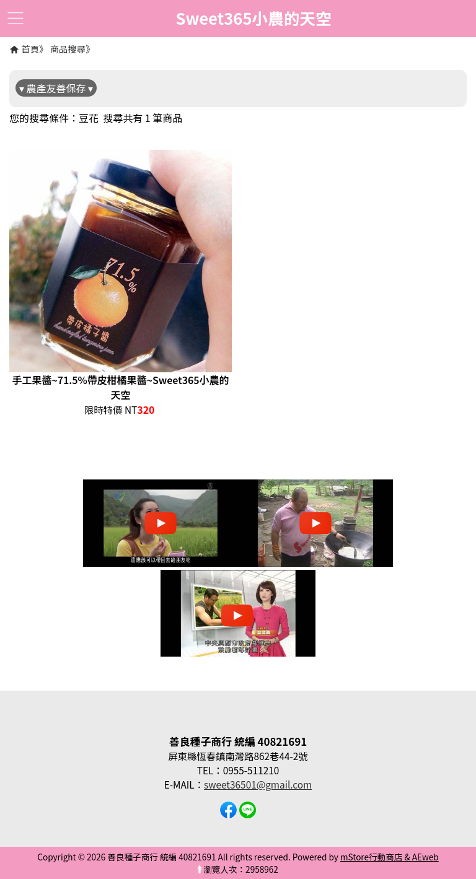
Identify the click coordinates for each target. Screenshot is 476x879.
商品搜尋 (68, 48)
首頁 (30, 48)
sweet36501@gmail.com (258, 784)
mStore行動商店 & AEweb (389, 857)
